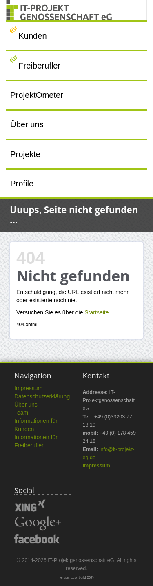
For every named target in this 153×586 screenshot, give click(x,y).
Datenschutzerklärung (42, 396)
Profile (21, 183)
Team (21, 412)
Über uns (27, 124)
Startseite (96, 312)
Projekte (25, 154)
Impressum (28, 388)
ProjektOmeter (36, 95)
